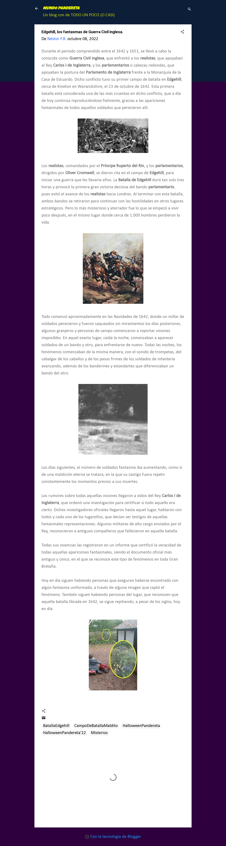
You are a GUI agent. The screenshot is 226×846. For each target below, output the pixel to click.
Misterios (99, 733)
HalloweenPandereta (141, 726)
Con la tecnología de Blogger (113, 837)
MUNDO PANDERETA (61, 8)
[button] (182, 32)
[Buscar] (189, 9)
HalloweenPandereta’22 (64, 733)
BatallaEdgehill (56, 726)
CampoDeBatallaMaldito (96, 726)
